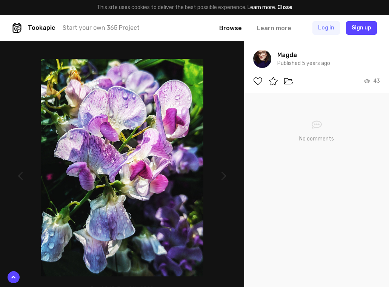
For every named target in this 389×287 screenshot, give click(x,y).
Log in (326, 28)
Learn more (261, 7)
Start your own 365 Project (101, 27)
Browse (230, 28)
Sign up (361, 28)
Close (284, 7)
